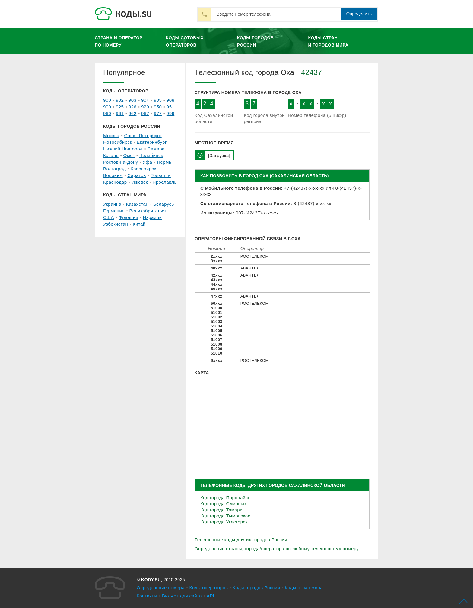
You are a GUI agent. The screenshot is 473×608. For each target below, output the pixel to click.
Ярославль (165, 182)
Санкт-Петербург (142, 135)
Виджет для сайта (182, 595)
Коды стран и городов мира (328, 41)
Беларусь (163, 204)
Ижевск (140, 182)
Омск (129, 155)
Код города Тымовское (225, 515)
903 (132, 100)
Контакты (147, 595)
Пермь (164, 162)
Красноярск (143, 168)
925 (120, 106)
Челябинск (151, 155)
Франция (128, 217)
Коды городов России (255, 41)
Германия (114, 210)
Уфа (147, 162)
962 (132, 113)
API (210, 595)
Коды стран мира (304, 587)
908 (170, 100)
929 (145, 106)
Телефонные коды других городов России (241, 539)
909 (107, 106)
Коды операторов (208, 587)
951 (170, 106)
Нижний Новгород (123, 148)
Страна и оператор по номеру (118, 41)
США (108, 217)
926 (132, 106)
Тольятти (161, 175)
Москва (111, 135)
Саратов (136, 175)
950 (158, 106)
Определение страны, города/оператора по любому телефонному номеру (277, 548)
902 (120, 100)
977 (158, 113)
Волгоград (114, 168)
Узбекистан (115, 224)
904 (145, 100)
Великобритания (147, 210)
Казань (111, 155)
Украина (112, 204)
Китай (139, 224)
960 (107, 113)
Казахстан (137, 204)
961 (120, 113)
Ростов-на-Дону (120, 162)
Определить (359, 13)
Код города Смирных (223, 503)
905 (158, 100)
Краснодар (115, 182)
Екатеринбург (152, 142)
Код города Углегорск (224, 521)
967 (145, 113)
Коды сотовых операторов (185, 41)
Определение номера (161, 587)
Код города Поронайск (225, 497)
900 (107, 100)
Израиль (152, 217)
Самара (155, 148)
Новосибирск (117, 142)
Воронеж (113, 175)
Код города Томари (221, 509)
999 (170, 113)
